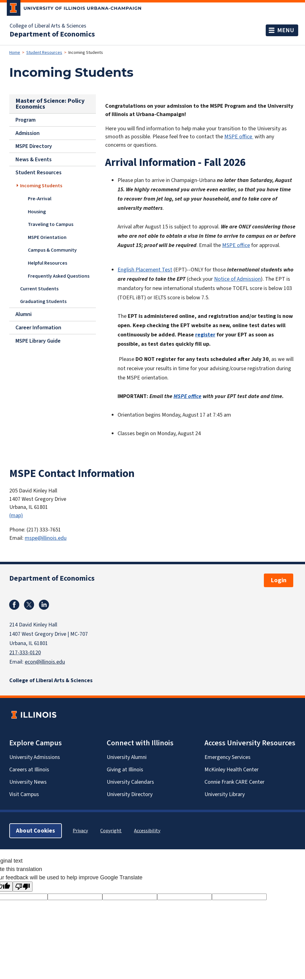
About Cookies (35, 830)
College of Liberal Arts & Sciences (48, 25)
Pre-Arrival (39, 198)
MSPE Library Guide (38, 340)
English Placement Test (145, 269)
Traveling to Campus (50, 224)
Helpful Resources (47, 262)
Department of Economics (52, 34)
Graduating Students (43, 301)
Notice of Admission (237, 279)
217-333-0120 (25, 652)
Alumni (23, 314)
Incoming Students (41, 185)
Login (278, 580)
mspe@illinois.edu (46, 538)
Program (25, 119)
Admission (27, 133)
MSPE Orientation (47, 237)
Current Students (39, 288)
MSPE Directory (33, 146)
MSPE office (238, 136)
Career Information (38, 327)
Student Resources (44, 52)
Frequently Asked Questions (58, 275)
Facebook (14, 605)
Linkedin (44, 605)
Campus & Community (52, 250)
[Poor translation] (22, 887)
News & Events (33, 159)
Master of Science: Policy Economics (49, 104)
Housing (37, 211)
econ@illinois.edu (45, 661)
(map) (16, 515)
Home (14, 52)
